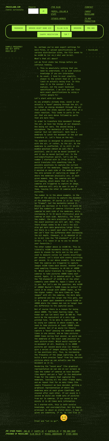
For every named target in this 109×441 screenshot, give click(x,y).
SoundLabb (93, 50)
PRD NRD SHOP (69, 431)
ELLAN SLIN (62, 28)
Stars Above (72, 434)
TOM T (66, 34)
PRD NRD (91, 28)
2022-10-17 (10, 51)
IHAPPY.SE (39, 431)
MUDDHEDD (18, 28)
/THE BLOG (55, 7)
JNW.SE (27, 431)
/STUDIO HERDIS (58, 18)
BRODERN (77, 28)
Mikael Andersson (53, 434)
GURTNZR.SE (53, 431)
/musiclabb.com (12, 7)
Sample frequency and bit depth (13, 48)
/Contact (89, 7)
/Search (32, 7)
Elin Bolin (35, 434)
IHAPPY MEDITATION (49, 34)
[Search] (43, 11)
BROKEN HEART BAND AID (40, 28)
